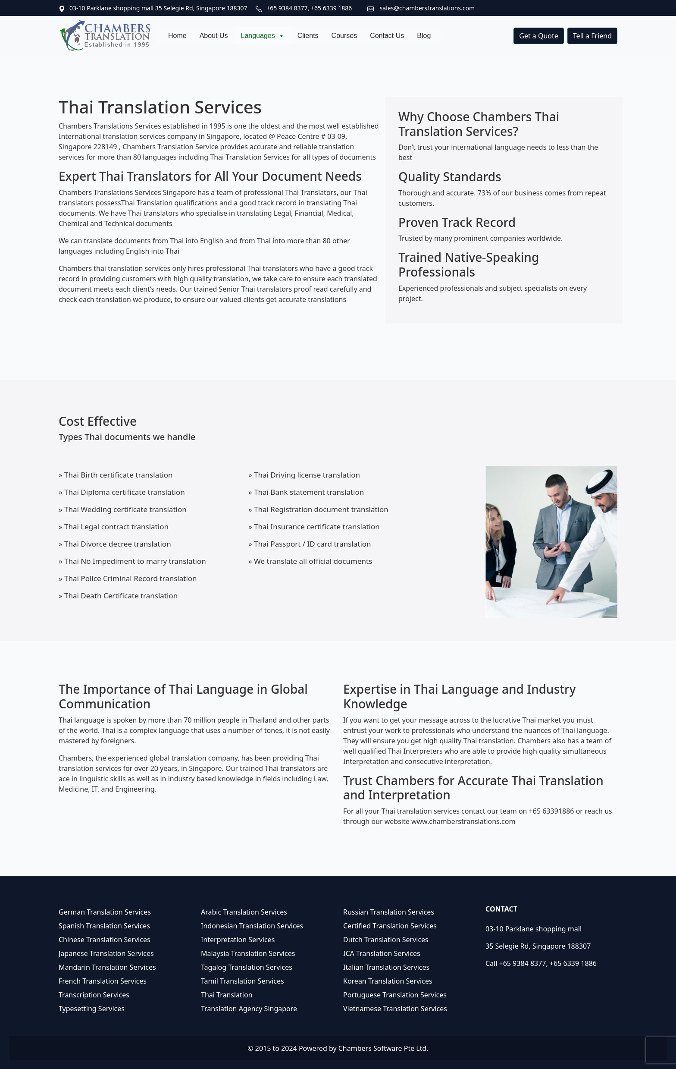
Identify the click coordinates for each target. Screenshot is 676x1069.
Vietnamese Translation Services (395, 1008)
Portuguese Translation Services (395, 995)
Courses (344, 35)
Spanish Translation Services (104, 926)
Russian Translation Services (388, 912)
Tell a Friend (592, 36)
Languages (263, 35)
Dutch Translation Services (386, 939)
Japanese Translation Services (106, 953)
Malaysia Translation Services (248, 953)
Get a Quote (538, 36)
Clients (308, 35)
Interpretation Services (238, 939)
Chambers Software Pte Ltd (382, 1048)
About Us (214, 35)
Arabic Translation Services (244, 912)
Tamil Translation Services (242, 981)
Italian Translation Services (386, 967)
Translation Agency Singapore (249, 1008)
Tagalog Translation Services (246, 967)
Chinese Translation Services (104, 939)
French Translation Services (103, 981)
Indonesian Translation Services (252, 926)
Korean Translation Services (387, 981)
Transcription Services (94, 995)
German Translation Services (105, 912)
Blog (424, 35)
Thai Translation (227, 995)
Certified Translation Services (390, 926)
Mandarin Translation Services (107, 967)
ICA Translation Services (381, 953)
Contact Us (387, 35)
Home (177, 35)
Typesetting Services (92, 1008)
